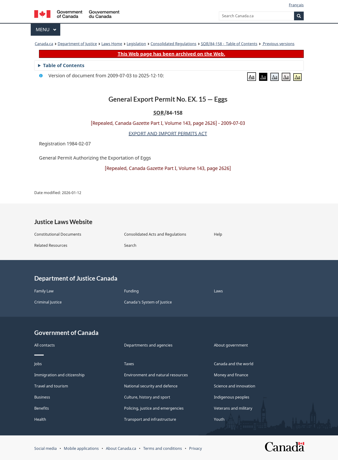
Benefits (41, 408)
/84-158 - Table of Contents (229, 43)
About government (231, 345)
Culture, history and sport (147, 397)
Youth (219, 419)
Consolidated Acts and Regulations (155, 234)
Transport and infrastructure (150, 419)
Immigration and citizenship (59, 375)
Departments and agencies (148, 345)
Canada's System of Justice (148, 302)
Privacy (195, 448)
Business (42, 397)
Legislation (136, 43)
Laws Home (111, 43)
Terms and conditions (162, 448)
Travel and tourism (51, 386)
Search (130, 245)
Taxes (129, 363)
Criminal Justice (48, 302)
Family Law (44, 291)
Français (296, 5)
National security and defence (151, 386)
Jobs (38, 363)
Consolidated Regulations (173, 43)
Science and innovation (234, 386)
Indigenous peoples (231, 397)
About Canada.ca (121, 448)
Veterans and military (233, 408)
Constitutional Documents (57, 234)
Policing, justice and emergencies (154, 408)
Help (218, 234)
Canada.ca (44, 43)
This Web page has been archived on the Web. (171, 54)
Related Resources (50, 245)
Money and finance (231, 375)
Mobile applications (81, 448)
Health (40, 419)
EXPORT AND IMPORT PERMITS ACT (168, 133)
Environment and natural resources (156, 375)
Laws (218, 291)
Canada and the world (233, 363)
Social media (45, 448)
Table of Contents (63, 65)
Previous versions (278, 43)
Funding (131, 291)
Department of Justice (77, 43)
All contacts (44, 345)
